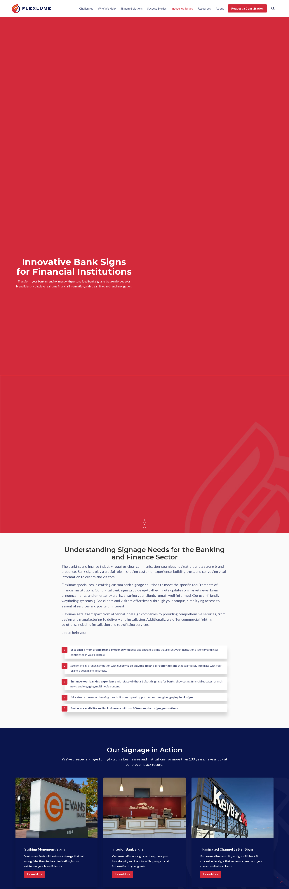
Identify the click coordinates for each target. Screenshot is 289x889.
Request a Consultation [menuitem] (246, 8)
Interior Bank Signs (131, 848)
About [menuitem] (219, 8)
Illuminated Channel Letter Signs (227, 851)
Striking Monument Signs (49, 848)
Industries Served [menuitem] (181, 8)
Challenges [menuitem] (85, 8)
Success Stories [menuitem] (156, 8)
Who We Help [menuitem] (106, 8)
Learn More (36, 874)
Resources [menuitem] (203, 8)
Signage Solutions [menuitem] (130, 8)
